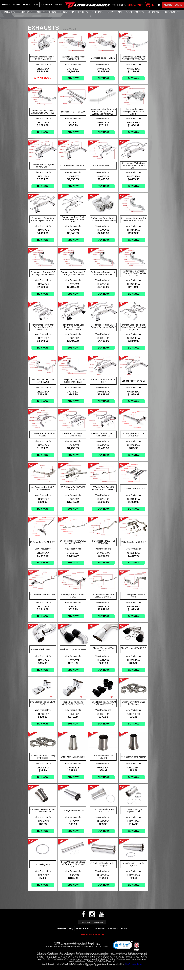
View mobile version (92, 934)
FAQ (71, 928)
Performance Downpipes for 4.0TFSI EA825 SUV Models (103, 219)
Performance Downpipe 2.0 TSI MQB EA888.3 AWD (73, 273)
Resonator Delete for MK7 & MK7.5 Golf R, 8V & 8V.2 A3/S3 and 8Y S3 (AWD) (103, 111)
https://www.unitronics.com (133, 964)
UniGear (153, 12)
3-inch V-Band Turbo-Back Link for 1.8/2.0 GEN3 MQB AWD (73, 864)
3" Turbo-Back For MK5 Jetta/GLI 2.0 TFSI (103, 595)
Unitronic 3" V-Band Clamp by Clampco (133, 703)
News (36, 4)
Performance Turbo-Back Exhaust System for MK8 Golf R (133, 165)
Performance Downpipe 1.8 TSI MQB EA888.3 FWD (42, 273)
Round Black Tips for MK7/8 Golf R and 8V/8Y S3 (103, 703)
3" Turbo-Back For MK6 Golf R (42, 595)
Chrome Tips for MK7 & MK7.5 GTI (103, 649)
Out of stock (42, 78)
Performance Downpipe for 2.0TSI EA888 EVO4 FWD (43, 111)
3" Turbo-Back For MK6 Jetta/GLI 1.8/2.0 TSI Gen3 (103, 488)
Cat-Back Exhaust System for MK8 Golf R (42, 165)
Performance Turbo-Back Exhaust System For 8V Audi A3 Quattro (133, 327)
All (92, 16)
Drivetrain (114, 12)
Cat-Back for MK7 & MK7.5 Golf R (103, 381)
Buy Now (72, 78)
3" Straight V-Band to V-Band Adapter (103, 864)
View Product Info (43, 64)
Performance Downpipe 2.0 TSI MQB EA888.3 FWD (133, 219)
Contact (58, 4)
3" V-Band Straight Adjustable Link (133, 810)
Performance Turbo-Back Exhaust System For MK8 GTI (73, 219)
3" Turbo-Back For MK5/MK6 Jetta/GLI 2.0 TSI (73, 542)
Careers (113, 928)
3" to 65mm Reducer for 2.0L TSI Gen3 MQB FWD (43, 810)
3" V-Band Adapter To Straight (103, 757)
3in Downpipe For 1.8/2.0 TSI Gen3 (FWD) (42, 488)
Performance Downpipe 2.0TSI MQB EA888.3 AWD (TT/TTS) (133, 273)
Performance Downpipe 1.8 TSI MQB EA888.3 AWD (103, 273)
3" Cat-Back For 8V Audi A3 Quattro (42, 434)
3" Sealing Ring (43, 864)
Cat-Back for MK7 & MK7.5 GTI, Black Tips (103, 434)
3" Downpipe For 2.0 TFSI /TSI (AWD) (103, 542)
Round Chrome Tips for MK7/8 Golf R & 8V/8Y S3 (73, 703)
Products (6, 4)
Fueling (97, 12)
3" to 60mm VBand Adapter (73, 757)
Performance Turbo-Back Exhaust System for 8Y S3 (42, 219)
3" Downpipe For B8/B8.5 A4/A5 (133, 595)
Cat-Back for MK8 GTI (103, 165)
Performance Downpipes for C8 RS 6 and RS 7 (42, 58)
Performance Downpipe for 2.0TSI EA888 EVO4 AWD (134, 58)
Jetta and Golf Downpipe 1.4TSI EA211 (43, 381)
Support (61, 928)
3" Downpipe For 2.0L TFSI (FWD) (73, 595)
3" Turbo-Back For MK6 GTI (42, 542)
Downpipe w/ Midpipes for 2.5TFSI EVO (73, 58)
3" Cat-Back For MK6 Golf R (133, 542)
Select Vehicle (69, 29)
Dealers (16, 4)
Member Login (173, 5)
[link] (123, 946)
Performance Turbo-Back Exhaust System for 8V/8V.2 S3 (103, 327)
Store (124, 928)
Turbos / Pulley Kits (74, 12)
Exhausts (25, 12)
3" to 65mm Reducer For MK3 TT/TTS (103, 810)
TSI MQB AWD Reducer (73, 810)
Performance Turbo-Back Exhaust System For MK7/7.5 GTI (42, 327)
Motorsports (46, 4)
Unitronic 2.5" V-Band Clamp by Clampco (42, 757)
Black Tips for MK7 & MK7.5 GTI (133, 649)
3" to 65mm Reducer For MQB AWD (134, 864)
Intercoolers (46, 12)
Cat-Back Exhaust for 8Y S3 (73, 165)
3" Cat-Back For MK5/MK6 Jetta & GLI (73, 488)
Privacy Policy (84, 928)
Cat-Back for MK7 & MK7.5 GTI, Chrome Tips (73, 434)
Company (26, 4)
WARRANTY (100, 928)
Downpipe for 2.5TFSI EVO (103, 58)
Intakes (9, 12)
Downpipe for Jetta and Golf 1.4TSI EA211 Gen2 (73, 381)
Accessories (135, 12)
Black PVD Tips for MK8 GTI (73, 649)
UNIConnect (171, 12)
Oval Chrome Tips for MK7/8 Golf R (42, 703)
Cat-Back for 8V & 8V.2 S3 (133, 381)
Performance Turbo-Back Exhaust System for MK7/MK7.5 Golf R (73, 327)
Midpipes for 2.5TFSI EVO (73, 112)
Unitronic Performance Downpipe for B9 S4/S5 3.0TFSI (133, 111)
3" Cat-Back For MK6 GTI (133, 488)
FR (158, 5)
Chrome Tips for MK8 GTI (42, 649)
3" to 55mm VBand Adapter (133, 757)
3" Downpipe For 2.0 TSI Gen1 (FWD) (134, 434)
